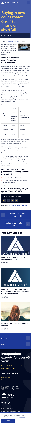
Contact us (4, 380)
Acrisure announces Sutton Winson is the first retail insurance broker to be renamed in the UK (15, 291)
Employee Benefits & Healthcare (17, 205)
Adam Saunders (13, 41)
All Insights (4, 338)
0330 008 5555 (5, 377)
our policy (22, 417)
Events (3, 344)
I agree (8, 421)
